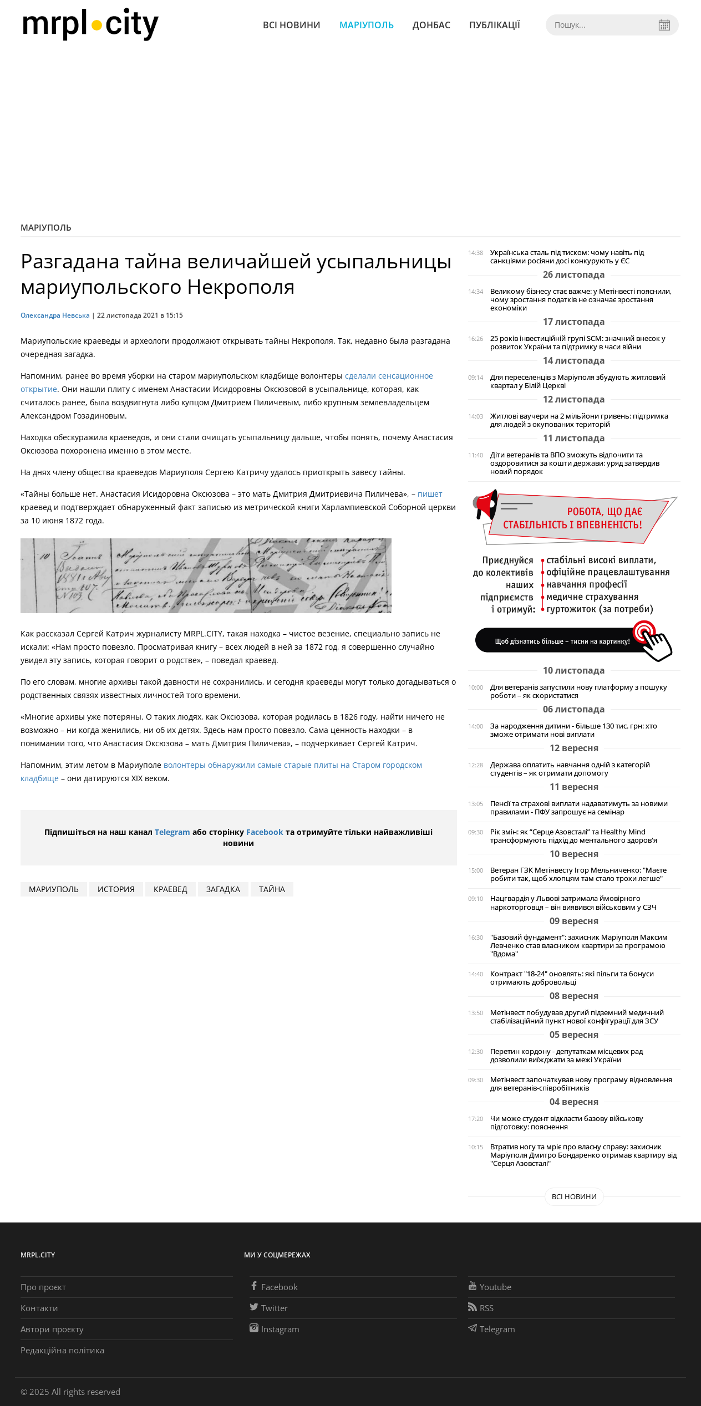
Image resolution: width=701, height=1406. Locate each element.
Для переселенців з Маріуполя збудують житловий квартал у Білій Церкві (578, 381)
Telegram (172, 832)
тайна (272, 889)
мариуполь (54, 889)
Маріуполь (366, 25)
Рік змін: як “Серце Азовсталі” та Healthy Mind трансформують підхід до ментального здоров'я (573, 836)
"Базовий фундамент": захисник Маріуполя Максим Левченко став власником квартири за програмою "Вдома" (579, 945)
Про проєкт (43, 1286)
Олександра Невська (55, 315)
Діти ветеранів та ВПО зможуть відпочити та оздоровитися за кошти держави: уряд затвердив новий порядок (574, 463)
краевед (170, 889)
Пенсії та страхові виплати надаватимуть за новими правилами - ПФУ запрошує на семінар (579, 807)
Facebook (264, 832)
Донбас (431, 25)
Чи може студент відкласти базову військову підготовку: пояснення (566, 1122)
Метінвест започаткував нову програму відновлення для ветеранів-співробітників (581, 1084)
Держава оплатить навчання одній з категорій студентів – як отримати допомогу (570, 769)
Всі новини (292, 25)
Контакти (39, 1307)
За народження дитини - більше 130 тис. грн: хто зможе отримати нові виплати (573, 730)
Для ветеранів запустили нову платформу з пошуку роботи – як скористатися (578, 691)
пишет (430, 493)
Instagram (274, 1328)
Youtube (489, 1286)
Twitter (269, 1307)
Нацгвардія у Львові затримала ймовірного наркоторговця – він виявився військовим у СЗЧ (573, 902)
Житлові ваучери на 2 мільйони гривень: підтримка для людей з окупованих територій (579, 420)
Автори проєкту (52, 1328)
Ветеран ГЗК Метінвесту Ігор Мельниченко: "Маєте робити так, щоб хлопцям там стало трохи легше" (578, 874)
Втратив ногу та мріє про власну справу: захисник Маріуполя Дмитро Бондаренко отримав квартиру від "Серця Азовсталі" (583, 1155)
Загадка (223, 889)
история (116, 889)
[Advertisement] (350, 133)
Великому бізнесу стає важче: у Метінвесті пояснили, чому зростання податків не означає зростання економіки (581, 299)
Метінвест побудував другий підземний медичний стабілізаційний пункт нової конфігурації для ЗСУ (577, 1016)
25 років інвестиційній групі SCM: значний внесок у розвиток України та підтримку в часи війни (578, 342)
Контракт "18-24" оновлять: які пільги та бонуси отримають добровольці (572, 978)
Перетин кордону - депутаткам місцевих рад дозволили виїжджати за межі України (566, 1055)
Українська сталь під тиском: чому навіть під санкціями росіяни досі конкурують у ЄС (567, 256)
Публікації (494, 25)
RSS (481, 1307)
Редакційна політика (62, 1350)
